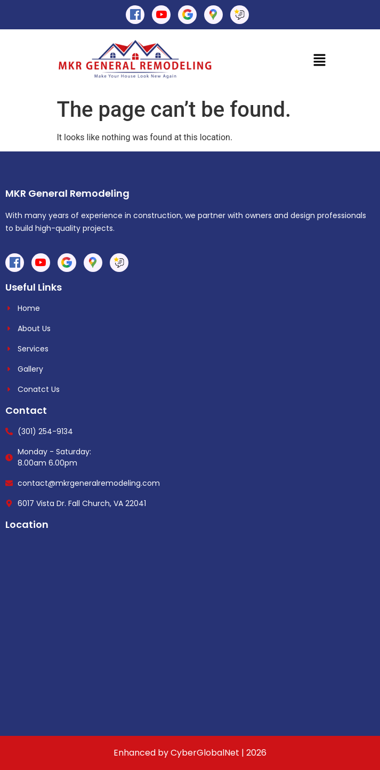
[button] (319, 61)
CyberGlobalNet (205, 753)
